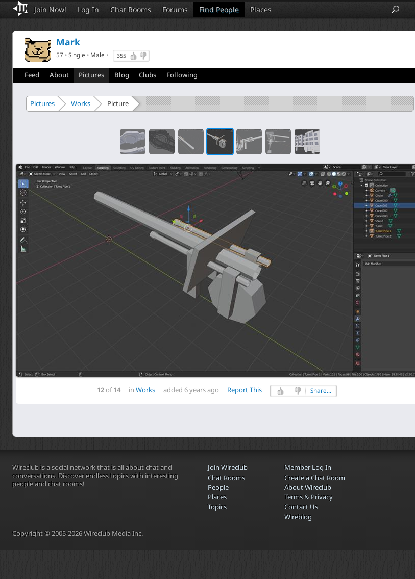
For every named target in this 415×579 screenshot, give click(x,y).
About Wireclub (307, 487)
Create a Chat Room (314, 477)
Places (261, 9)
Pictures (91, 75)
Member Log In (307, 467)
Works (80, 103)
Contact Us (301, 507)
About (59, 75)
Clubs (147, 75)
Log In (88, 9)
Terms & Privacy (308, 497)
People (218, 487)
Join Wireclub (228, 467)
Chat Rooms (130, 9)
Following (182, 75)
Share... (320, 390)
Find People (219, 9)
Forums (175, 9)
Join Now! (50, 9)
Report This (244, 389)
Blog (121, 75)
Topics (217, 507)
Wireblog (298, 517)
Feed (32, 75)
